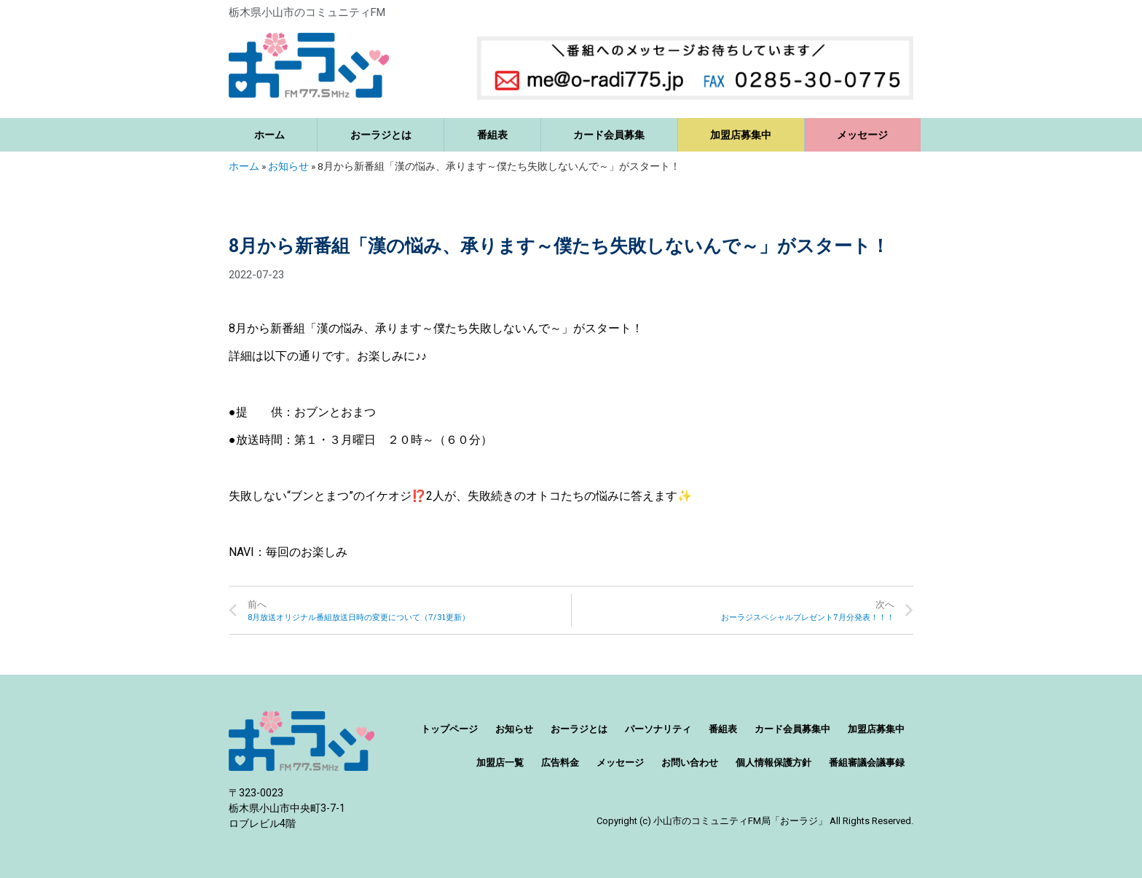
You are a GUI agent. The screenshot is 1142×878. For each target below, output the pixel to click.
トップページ (449, 729)
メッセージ (862, 135)
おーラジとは (380, 135)
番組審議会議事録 (867, 762)
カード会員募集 (609, 135)
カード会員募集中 (792, 729)
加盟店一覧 (500, 762)
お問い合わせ (689, 762)
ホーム (269, 135)
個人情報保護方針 (773, 762)
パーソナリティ (658, 729)
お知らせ (288, 166)
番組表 (492, 135)
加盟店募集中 (740, 135)
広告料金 (560, 762)
